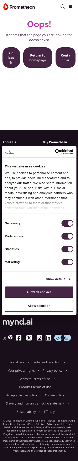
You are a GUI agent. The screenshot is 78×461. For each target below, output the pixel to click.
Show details (55, 279)
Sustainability (26, 411)
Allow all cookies (39, 292)
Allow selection (39, 305)
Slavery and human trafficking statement (35, 403)
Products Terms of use (35, 387)
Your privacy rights (21, 370)
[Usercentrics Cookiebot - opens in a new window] (55, 152)
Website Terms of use (35, 379)
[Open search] (62, 6)
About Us (9, 142)
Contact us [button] (65, 57)
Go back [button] (11, 57)
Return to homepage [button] (37, 57)
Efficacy (49, 411)
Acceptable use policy (21, 395)
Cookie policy (54, 395)
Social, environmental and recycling (35, 362)
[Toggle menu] (71, 6)
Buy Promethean (55, 142)
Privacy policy (52, 370)
